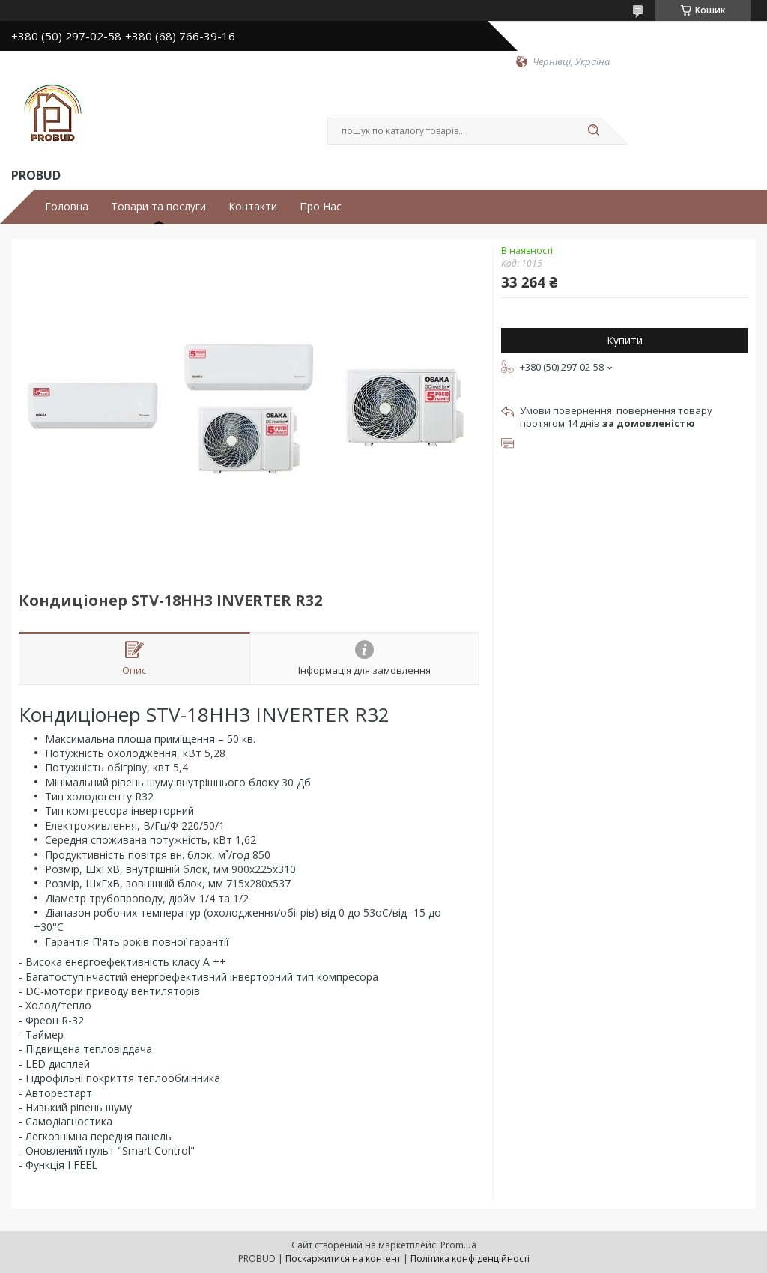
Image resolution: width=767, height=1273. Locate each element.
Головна (66, 206)
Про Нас (321, 206)
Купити (625, 340)
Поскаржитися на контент (343, 1258)
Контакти (252, 206)
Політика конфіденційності (470, 1258)
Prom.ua (458, 1245)
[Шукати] (593, 131)
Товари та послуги (158, 206)
